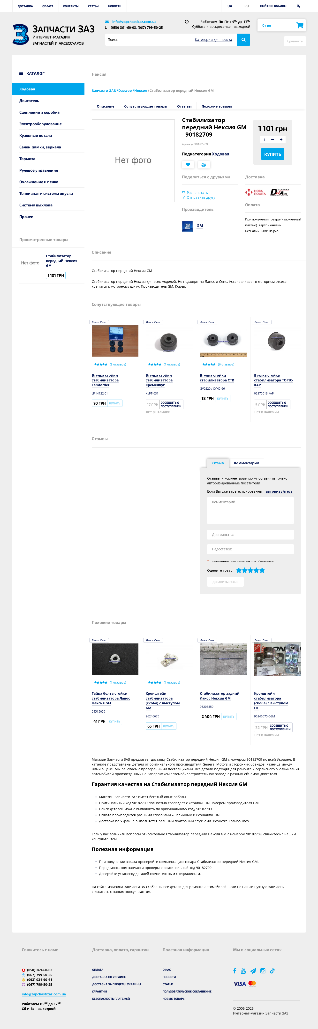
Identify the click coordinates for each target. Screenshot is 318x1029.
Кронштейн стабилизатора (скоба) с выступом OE (271, 700)
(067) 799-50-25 (150, 27)
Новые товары (174, 998)
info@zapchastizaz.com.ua (134, 21)
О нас (167, 969)
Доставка (25, 6)
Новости (114, 6)
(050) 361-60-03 (123, 27)
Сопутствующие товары (145, 106)
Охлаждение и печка (38, 181)
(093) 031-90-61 (39, 979)
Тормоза (27, 158)
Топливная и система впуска (46, 193)
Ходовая (27, 89)
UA (229, 6)
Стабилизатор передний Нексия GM (61, 261)
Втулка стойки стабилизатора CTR (217, 377)
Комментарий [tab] (246, 463)
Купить (272, 154)
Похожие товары (217, 106)
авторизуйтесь (279, 491)
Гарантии (99, 991)
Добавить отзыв (225, 582)
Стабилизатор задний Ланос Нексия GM (219, 696)
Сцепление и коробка (39, 112)
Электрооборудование (40, 123)
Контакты (71, 6)
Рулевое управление (38, 170)
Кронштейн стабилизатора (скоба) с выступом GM (163, 700)
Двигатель (29, 100)
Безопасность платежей (111, 998)
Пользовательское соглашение (187, 991)
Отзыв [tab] (218, 463)
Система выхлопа (36, 205)
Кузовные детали (35, 135)
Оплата (47, 6)
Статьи (93, 6)
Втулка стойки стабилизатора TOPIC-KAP (273, 380)
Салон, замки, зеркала (40, 147)
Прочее (26, 216)
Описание (105, 106)
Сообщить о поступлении (171, 404)
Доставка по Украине (109, 976)
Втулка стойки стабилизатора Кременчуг (159, 380)
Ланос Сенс (99, 322)
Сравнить (295, 41)
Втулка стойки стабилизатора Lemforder (105, 380)
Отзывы (184, 106)
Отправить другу (201, 197)
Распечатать (197, 192)
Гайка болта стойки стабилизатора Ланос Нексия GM (111, 698)
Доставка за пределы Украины (116, 984)
